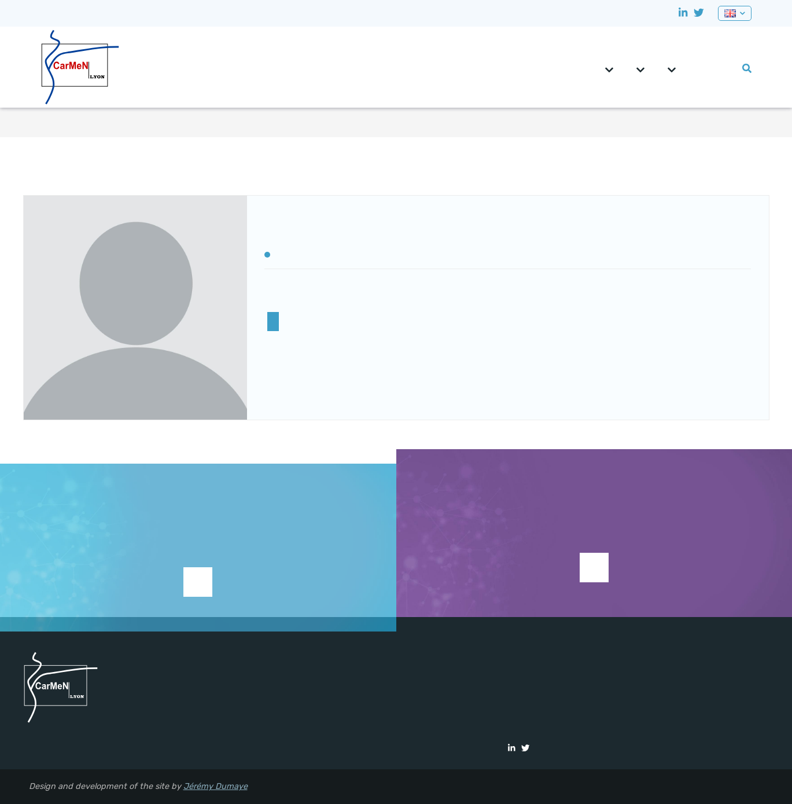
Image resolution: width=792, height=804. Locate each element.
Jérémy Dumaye (215, 786)
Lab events (727, 68)
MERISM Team (273, 321)
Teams (640, 70)
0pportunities (710, 68)
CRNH (693, 68)
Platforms (672, 70)
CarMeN (609, 70)
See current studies (594, 567)
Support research (197, 600)
